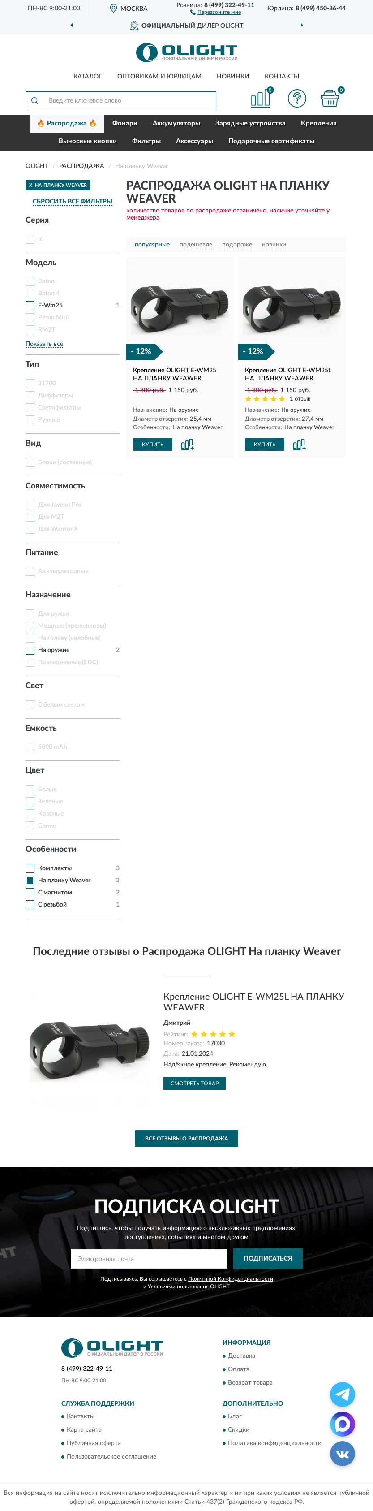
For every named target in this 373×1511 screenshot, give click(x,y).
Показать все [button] (44, 344)
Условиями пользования (178, 1286)
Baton (46, 281)
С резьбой (52, 905)
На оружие (53, 650)
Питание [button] (42, 553)
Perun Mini (53, 318)
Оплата (238, 1369)
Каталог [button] (87, 76)
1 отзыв (300, 399)
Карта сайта (84, 1430)
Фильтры (146, 141)
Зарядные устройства (250, 123)
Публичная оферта (94, 1443)
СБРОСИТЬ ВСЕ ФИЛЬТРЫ (72, 202)
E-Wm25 (50, 305)
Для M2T (51, 517)
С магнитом (55, 892)
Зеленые (50, 802)
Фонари (124, 123)
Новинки (233, 76)
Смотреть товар (195, 1083)
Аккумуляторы (176, 123)
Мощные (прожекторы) (72, 626)
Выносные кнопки (88, 141)
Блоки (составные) (65, 462)
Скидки (238, 1430)
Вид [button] (33, 444)
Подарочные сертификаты (271, 141)
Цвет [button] (35, 771)
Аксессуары (194, 141)
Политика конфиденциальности (275, 1443)
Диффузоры (55, 396)
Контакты (282, 76)
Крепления (319, 123)
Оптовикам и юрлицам (159, 76)
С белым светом (61, 705)
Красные (51, 814)
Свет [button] (34, 686)
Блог (235, 1416)
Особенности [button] (51, 850)
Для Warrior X (58, 529)
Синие (47, 826)
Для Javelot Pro (59, 505)
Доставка (241, 1356)
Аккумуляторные (63, 571)
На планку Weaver (64, 880)
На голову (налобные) (69, 638)
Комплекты (55, 868)
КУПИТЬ (152, 444)
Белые (47, 789)
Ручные (49, 420)
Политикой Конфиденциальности (230, 1279)
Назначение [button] (48, 595)
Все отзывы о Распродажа (186, 1138)
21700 (47, 383)
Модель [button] (41, 263)
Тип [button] (32, 365)
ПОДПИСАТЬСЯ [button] (268, 1259)
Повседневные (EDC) (68, 662)
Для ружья (53, 614)
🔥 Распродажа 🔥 (67, 123)
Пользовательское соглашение (111, 1457)
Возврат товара (250, 1383)
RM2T (46, 330)
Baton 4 (49, 293)
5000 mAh (52, 747)
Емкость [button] (41, 729)
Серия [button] (37, 220)
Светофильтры (59, 408)
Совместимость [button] (55, 486)
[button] (215, 11)
